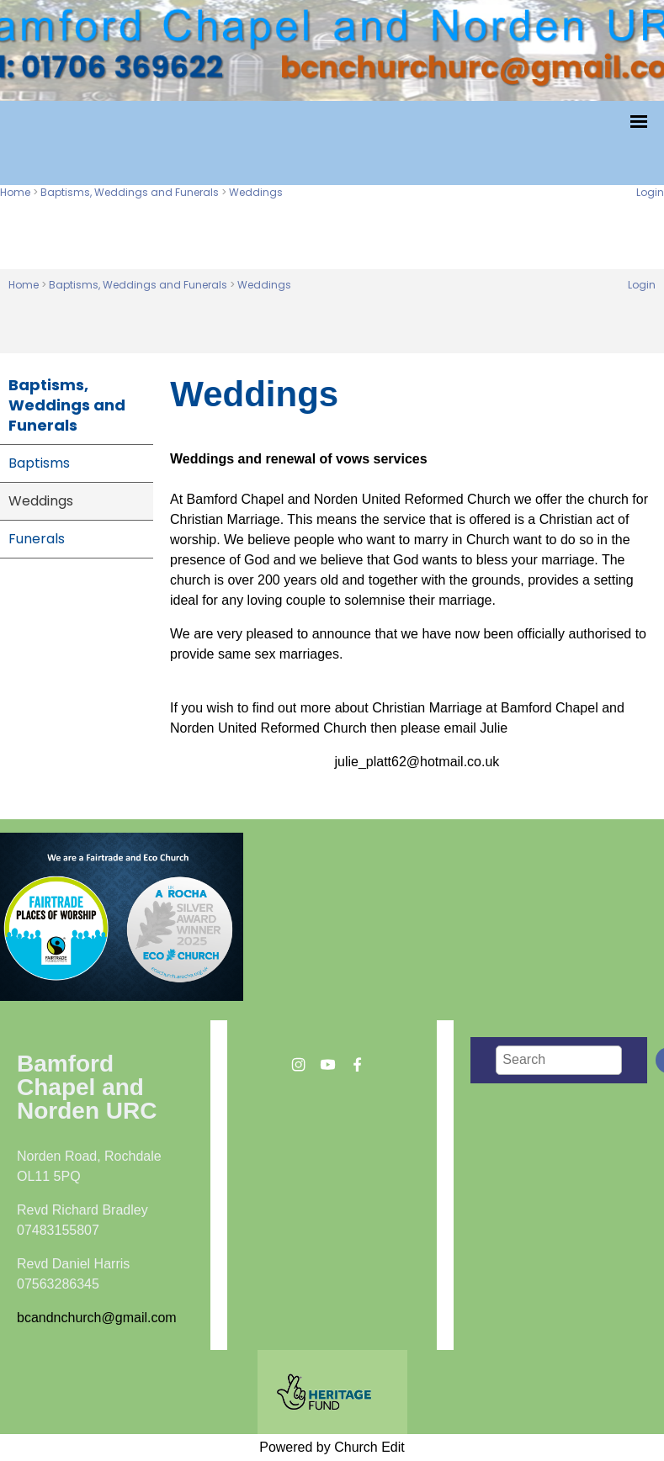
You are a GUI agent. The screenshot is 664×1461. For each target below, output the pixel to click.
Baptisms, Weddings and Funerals (129, 192)
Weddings (256, 192)
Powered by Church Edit (332, 1447)
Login (650, 192)
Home (15, 192)
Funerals (36, 538)
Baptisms (39, 463)
